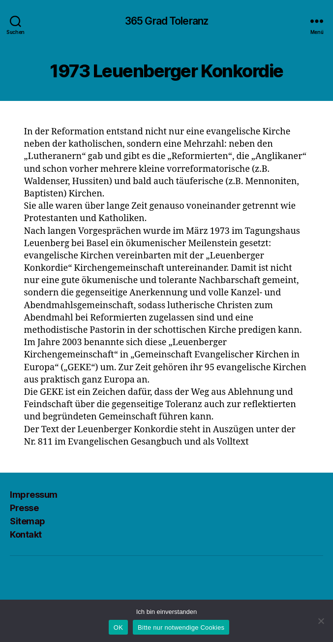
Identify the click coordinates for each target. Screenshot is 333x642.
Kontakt (26, 534)
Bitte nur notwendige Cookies (181, 627)
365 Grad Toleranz (166, 21)
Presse (24, 508)
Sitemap (27, 521)
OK (118, 627)
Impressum (34, 494)
